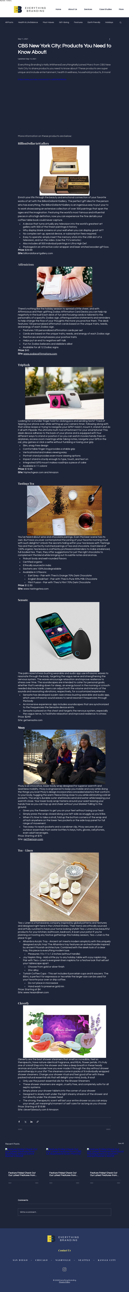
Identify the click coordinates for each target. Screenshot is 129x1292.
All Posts (9, 22)
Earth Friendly (94, 22)
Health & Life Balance (28, 22)
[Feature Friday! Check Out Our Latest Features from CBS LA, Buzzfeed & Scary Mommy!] (64, 1158)
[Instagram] (64, 1269)
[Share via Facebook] (19, 1121)
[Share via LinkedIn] (31, 1121)
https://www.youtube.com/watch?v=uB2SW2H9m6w (42, 79)
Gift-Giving (64, 22)
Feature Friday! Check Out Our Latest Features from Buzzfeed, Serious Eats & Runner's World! (22, 1174)
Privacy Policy (64, 1282)
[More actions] (109, 38)
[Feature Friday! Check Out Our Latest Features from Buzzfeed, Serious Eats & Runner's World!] (23, 1158)
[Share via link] (37, 1121)
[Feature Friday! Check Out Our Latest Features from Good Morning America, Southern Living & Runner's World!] (105, 1158)
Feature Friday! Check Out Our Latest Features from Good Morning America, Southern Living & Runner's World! (103, 1174)
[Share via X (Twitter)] (25, 1121)
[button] (120, 22)
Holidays (109, 22)
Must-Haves (48, 22)
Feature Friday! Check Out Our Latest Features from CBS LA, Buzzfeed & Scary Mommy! (62, 1174)
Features (78, 22)
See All (121, 1143)
